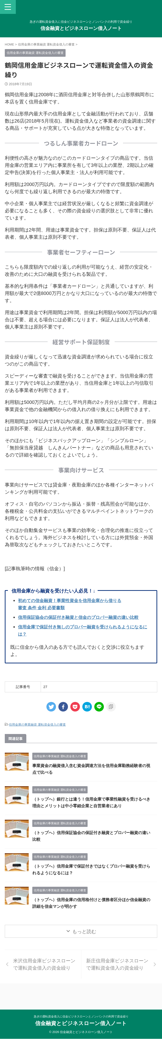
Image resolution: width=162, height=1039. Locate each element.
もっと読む (84, 938)
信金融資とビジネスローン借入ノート (81, 28)
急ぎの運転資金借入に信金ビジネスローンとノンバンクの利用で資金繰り (81, 1016)
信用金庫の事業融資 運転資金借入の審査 (37, 732)
